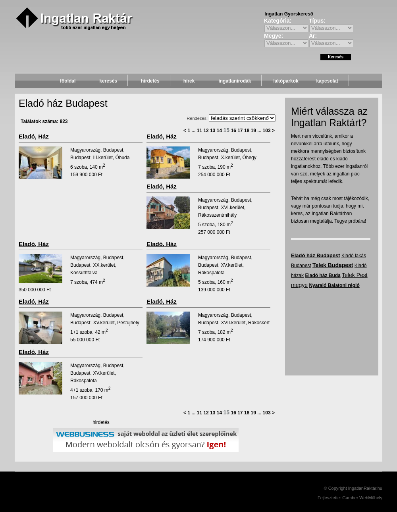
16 (233, 130)
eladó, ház (34, 136)
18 (246, 130)
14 (219, 130)
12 (205, 130)
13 (212, 130)
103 (267, 130)
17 (240, 130)
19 (253, 130)
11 (199, 130)
